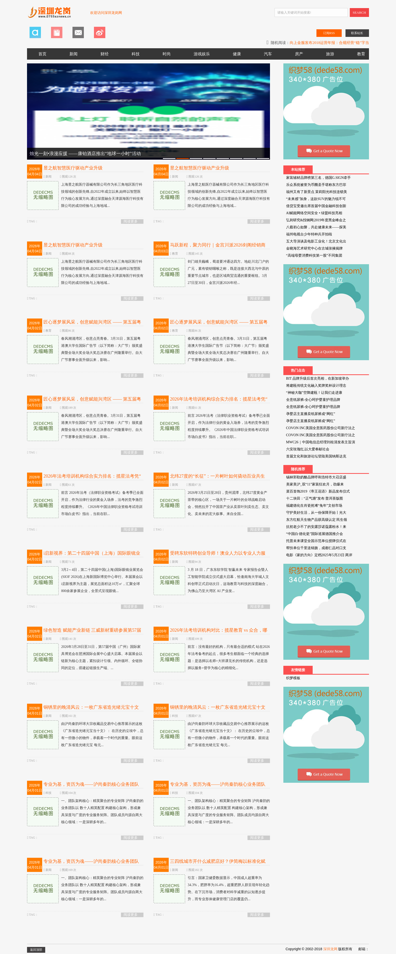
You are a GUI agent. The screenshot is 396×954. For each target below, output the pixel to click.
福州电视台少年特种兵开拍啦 (309, 234)
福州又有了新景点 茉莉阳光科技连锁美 (316, 192)
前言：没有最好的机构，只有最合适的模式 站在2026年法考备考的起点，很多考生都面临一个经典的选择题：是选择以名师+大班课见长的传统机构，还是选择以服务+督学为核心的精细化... (212, 657)
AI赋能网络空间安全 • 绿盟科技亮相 (314, 213)
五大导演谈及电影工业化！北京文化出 (316, 241)
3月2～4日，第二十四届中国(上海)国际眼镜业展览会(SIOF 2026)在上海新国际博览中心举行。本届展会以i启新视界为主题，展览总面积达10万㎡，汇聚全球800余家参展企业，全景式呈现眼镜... (85, 580)
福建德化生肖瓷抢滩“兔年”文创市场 (314, 505)
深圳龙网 (330, 949)
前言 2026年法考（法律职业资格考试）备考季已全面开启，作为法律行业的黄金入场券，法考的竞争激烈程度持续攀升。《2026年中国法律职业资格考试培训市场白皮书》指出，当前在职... (212, 426)
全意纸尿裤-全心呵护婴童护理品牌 (313, 400)
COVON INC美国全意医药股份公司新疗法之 (320, 428)
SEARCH (359, 12)
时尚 (167, 54)
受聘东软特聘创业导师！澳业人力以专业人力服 (217, 553)
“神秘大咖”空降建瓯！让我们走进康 (314, 393)
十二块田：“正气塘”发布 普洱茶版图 (314, 498)
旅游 (330, 54)
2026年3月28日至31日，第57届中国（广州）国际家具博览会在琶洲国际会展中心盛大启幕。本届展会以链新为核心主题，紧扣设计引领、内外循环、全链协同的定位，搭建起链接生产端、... (84, 657)
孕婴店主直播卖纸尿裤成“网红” (310, 414)
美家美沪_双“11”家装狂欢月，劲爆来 (315, 484)
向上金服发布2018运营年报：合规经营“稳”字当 (329, 43)
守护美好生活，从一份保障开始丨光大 (316, 513)
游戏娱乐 (202, 54)
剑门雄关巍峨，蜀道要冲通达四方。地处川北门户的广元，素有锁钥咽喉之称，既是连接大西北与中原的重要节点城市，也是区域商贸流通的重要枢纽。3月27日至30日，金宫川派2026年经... (211, 272)
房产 (299, 54)
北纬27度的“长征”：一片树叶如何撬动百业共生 (217, 476)
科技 (136, 54)
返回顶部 (36, 949)
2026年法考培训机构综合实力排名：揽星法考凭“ (218, 399)
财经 (105, 54)
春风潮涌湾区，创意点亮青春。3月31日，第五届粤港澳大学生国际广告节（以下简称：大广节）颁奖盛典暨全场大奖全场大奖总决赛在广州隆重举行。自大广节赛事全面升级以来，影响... (84, 349)
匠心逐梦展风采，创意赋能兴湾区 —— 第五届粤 (92, 322)
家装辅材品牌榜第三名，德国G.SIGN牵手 (318, 178)
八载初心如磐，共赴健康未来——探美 (316, 227)
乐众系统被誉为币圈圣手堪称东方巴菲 (316, 185)
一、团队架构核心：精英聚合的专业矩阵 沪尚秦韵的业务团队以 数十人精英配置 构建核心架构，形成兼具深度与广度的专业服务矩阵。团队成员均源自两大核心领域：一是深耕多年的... (85, 811)
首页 (42, 54)
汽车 (268, 54)
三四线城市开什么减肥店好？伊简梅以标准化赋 (217, 861)
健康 (237, 54)
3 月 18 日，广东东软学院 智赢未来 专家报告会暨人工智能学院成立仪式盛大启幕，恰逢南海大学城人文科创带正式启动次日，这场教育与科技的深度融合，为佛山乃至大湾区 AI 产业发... (211, 580)
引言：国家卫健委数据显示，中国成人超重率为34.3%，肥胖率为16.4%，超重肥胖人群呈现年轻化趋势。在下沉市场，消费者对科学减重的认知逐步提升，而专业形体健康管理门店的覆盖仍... (211, 888)
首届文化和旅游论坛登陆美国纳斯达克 (316, 456)
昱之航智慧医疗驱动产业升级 (73, 167)
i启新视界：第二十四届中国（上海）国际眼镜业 (91, 553)
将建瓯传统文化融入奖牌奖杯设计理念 (316, 385)
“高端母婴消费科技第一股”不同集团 (314, 255)
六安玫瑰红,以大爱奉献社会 (308, 449)
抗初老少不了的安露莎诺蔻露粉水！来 (316, 527)
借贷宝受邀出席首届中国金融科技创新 (316, 206)
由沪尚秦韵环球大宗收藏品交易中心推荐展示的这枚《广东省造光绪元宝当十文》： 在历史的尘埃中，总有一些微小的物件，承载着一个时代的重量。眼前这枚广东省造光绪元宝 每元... (85, 734)
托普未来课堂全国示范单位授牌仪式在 (316, 541)
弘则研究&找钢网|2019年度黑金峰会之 (316, 220)
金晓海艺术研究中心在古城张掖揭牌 (314, 248)
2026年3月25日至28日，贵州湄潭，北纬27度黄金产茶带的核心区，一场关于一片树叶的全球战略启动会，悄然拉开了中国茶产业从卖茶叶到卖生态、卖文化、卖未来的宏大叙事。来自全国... (211, 503)
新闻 (73, 54)
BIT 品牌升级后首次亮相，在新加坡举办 (317, 378)
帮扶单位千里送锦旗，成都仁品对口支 (316, 548)
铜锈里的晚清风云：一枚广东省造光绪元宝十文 (91, 707)
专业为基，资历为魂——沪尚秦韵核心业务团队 (91, 784)
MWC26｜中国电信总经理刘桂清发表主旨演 (320, 442)
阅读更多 (130, 221)
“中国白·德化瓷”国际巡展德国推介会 (314, 534)
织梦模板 (293, 678)
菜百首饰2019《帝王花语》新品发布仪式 (318, 491)
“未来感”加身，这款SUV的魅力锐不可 (316, 199)
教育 (361, 54)
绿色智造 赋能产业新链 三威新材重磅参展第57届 (92, 630)
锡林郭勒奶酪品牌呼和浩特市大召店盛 (316, 477)
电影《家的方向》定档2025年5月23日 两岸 (319, 555)
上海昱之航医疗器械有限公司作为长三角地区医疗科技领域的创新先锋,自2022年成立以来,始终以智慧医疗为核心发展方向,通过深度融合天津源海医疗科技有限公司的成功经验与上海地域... (85, 195)
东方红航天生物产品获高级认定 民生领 (316, 520)
